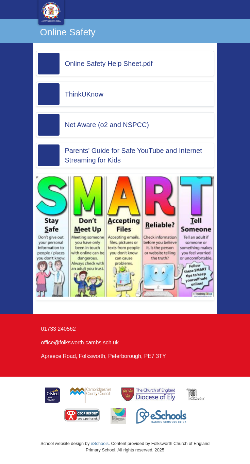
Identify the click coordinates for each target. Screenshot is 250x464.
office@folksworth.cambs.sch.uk (80, 342)
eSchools (100, 443)
